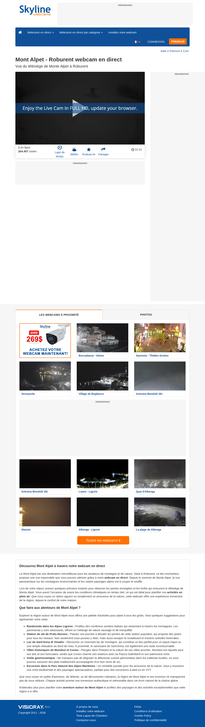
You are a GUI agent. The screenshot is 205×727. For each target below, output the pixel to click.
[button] (137, 41)
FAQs (137, 706)
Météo (74, 151)
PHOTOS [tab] (146, 314)
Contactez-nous (86, 720)
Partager (103, 151)
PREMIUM (177, 41)
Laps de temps (60, 151)
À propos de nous (87, 706)
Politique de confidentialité (150, 720)
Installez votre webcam (122, 32)
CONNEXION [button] (156, 41)
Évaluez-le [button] (88, 151)
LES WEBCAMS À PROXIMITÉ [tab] (59, 314)
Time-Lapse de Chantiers (91, 715)
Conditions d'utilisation (148, 711)
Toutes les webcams (103, 540)
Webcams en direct (40, 32)
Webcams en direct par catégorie (81, 32)
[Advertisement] (125, 16)
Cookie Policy (142, 715)
